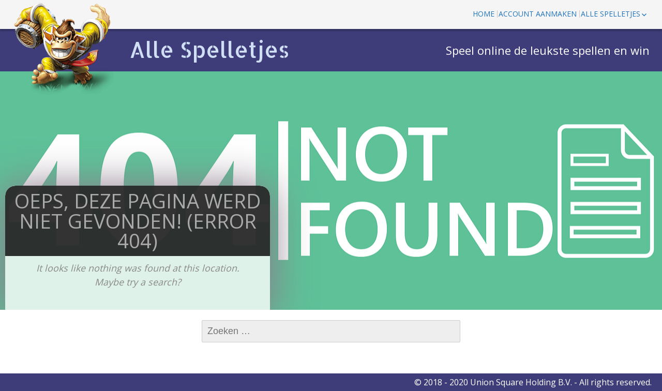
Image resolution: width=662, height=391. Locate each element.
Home (483, 14)
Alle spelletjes (610, 14)
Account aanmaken (538, 14)
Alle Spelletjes (209, 49)
